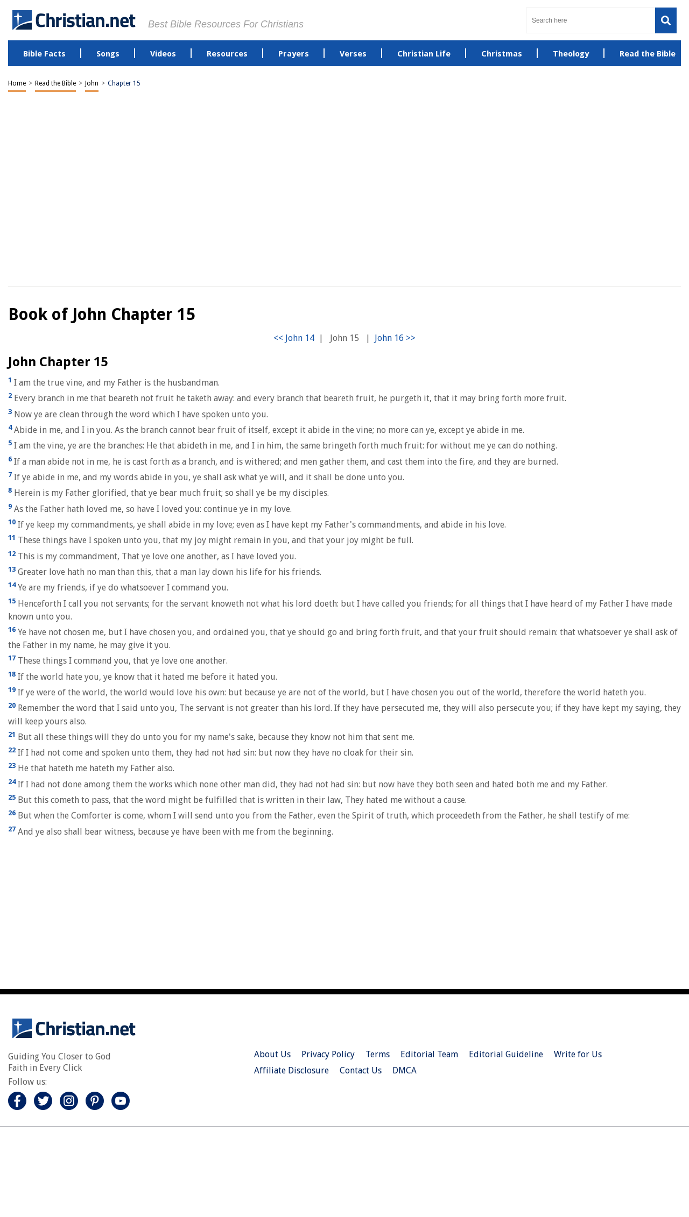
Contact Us (361, 1070)
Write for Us (578, 1054)
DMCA (404, 1070)
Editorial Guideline (506, 1054)
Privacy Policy (328, 1054)
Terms (377, 1054)
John (92, 83)
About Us (272, 1054)
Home (17, 83)
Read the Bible (55, 83)
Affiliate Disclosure (291, 1070)
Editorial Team (429, 1054)
